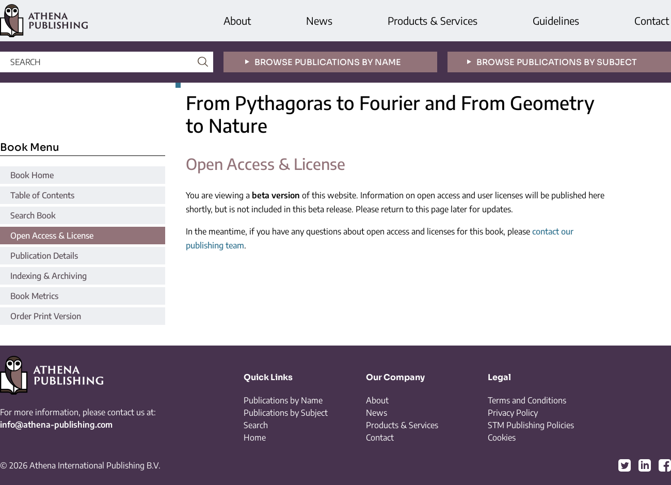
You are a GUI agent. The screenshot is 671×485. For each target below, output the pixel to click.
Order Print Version (45, 316)
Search (256, 425)
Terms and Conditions (527, 400)
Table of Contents (42, 195)
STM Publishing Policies (531, 425)
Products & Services (432, 20)
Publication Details (44, 256)
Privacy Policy (513, 413)
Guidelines (556, 20)
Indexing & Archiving (48, 276)
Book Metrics (34, 296)
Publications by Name (283, 400)
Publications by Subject (286, 413)
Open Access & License (51, 235)
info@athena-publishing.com (56, 424)
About (237, 20)
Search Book (33, 215)
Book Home (32, 175)
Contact (651, 20)
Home (255, 437)
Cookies (502, 437)
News (319, 20)
